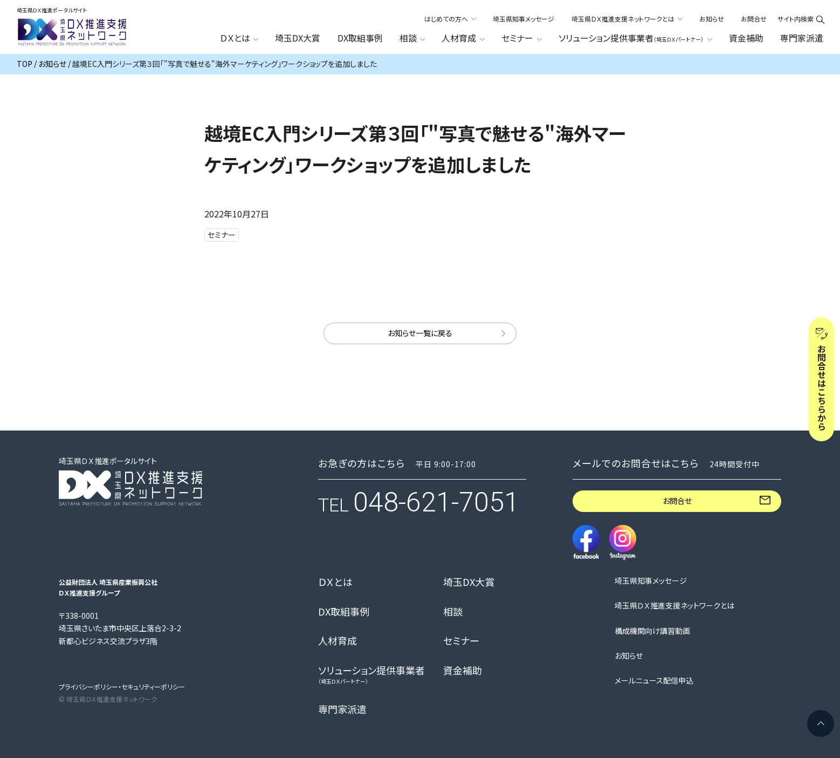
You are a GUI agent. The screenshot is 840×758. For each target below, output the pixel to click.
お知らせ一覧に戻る (420, 332)
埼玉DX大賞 (297, 37)
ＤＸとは (335, 582)
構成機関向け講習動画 (652, 631)
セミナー (461, 641)
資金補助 (746, 37)
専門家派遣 (801, 37)
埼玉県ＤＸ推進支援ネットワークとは (674, 606)
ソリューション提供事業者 (371, 674)
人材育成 (337, 641)
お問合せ (754, 18)
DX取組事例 (360, 37)
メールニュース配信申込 (654, 681)
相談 (453, 611)
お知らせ (711, 18)
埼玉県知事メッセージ (523, 18)
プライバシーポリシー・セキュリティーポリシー (122, 686)
